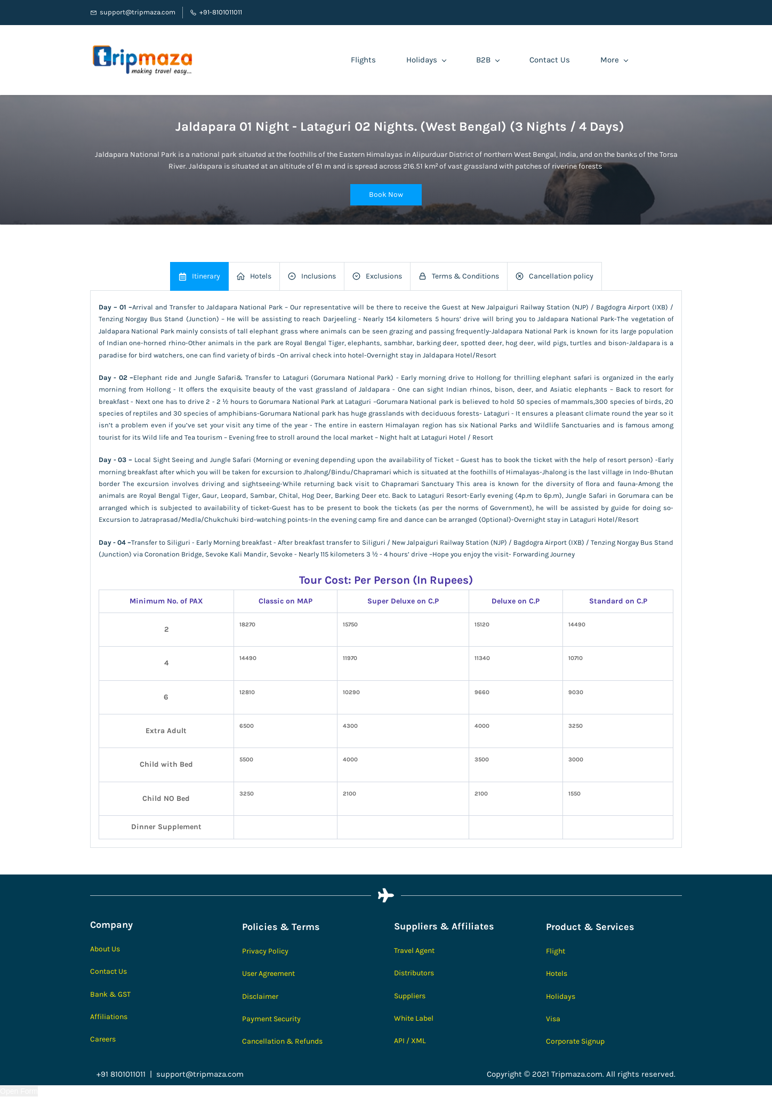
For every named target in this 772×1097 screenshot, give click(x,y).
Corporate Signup (575, 1041)
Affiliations (108, 1016)
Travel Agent (414, 950)
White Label (413, 1018)
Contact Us (108, 971)
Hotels (556, 973)
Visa (553, 1018)
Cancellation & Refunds (282, 1041)
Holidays (560, 996)
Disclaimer (260, 996)
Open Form (19, 1091)
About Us (105, 948)
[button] (386, 194)
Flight (555, 951)
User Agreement (268, 973)
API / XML (410, 1040)
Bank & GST (110, 994)
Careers (103, 1039)
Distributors (414, 972)
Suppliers (409, 995)
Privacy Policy (265, 951)
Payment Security (271, 1018)
